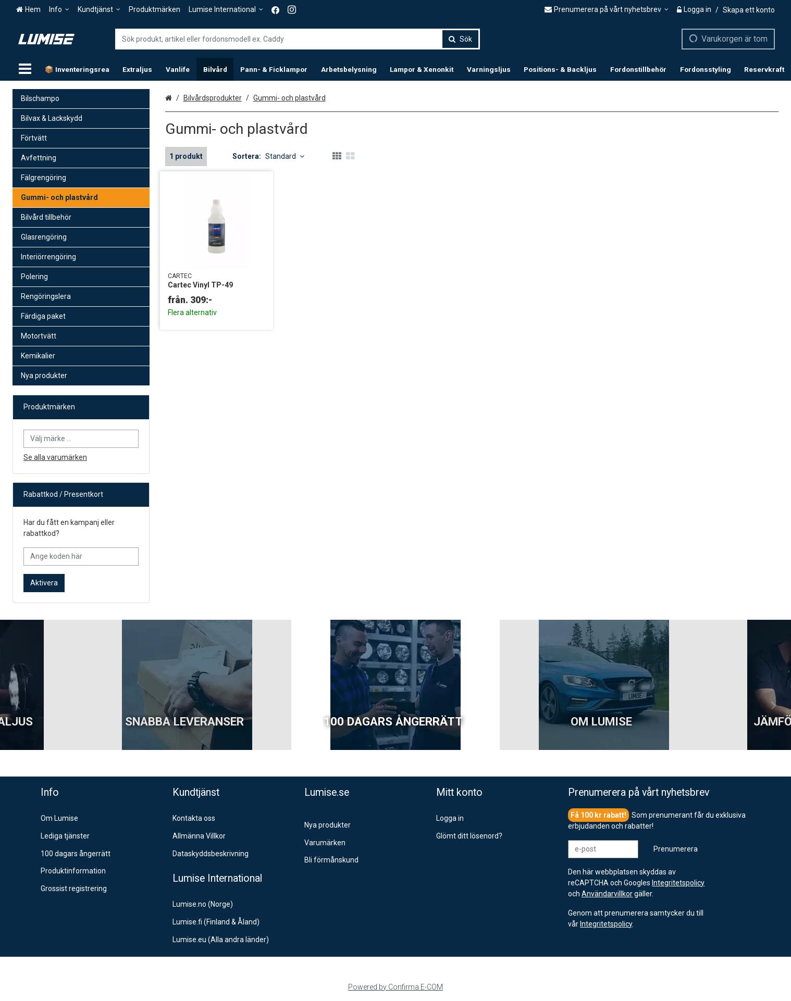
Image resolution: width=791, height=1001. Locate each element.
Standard (284, 156)
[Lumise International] (225, 9)
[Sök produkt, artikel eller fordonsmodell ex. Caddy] (297, 39)
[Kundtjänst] (99, 9)
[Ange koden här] (81, 556)
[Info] (59, 9)
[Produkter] (25, 69)
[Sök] (460, 39)
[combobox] (297, 39)
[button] (606, 924)
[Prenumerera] (676, 849)
